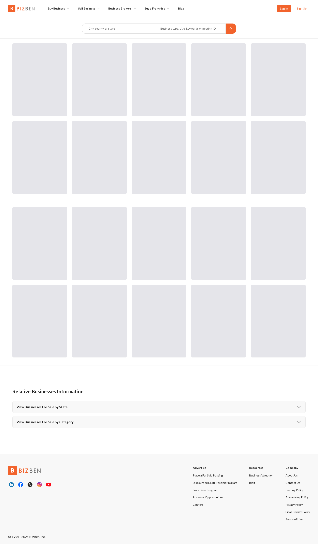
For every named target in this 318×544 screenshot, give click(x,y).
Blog (181, 8)
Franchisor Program (205, 490)
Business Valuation (261, 475)
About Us (292, 475)
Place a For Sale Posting (208, 475)
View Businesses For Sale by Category (159, 422)
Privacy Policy (294, 504)
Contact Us (293, 482)
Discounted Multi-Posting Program (215, 482)
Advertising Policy (297, 497)
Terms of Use (294, 519)
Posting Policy (295, 490)
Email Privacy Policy (298, 512)
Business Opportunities (208, 497)
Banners (198, 504)
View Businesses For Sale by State (159, 407)
